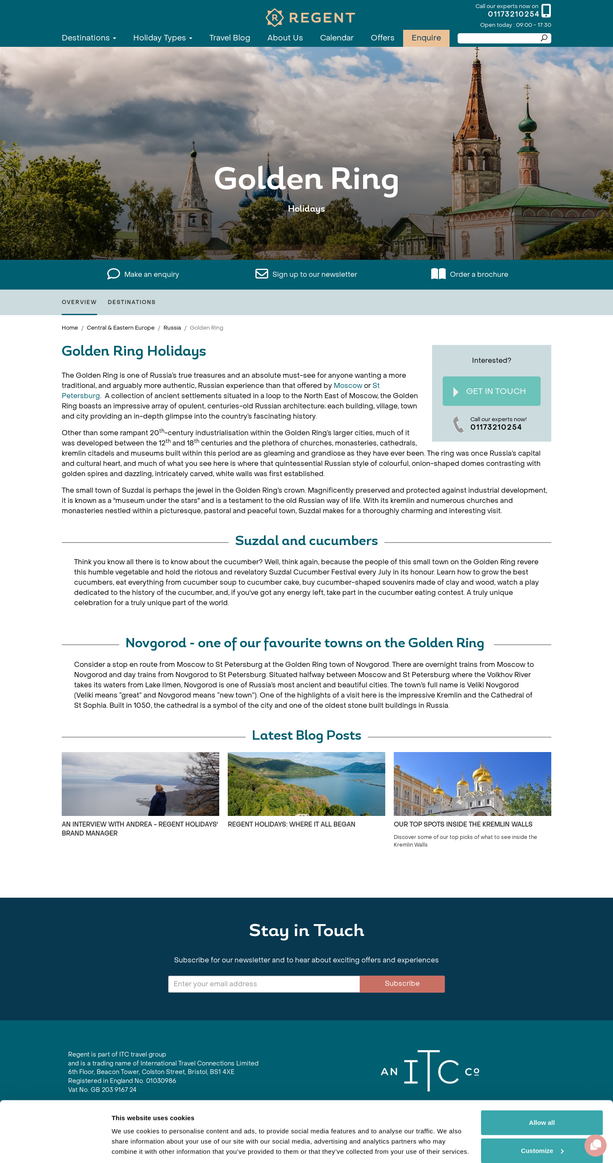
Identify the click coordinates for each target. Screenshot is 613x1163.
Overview (79, 302)
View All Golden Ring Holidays (307, 235)
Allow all (542, 1093)
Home (70, 327)
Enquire (426, 38)
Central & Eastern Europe (121, 327)
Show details (131, 1146)
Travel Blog (229, 38)
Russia (172, 327)
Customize (542, 1121)
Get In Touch (489, 391)
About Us (285, 38)
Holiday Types (162, 38)
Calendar (337, 38)
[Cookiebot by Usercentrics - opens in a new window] (55, 1146)
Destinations (89, 38)
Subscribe (402, 983)
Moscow (348, 385)
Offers (383, 38)
